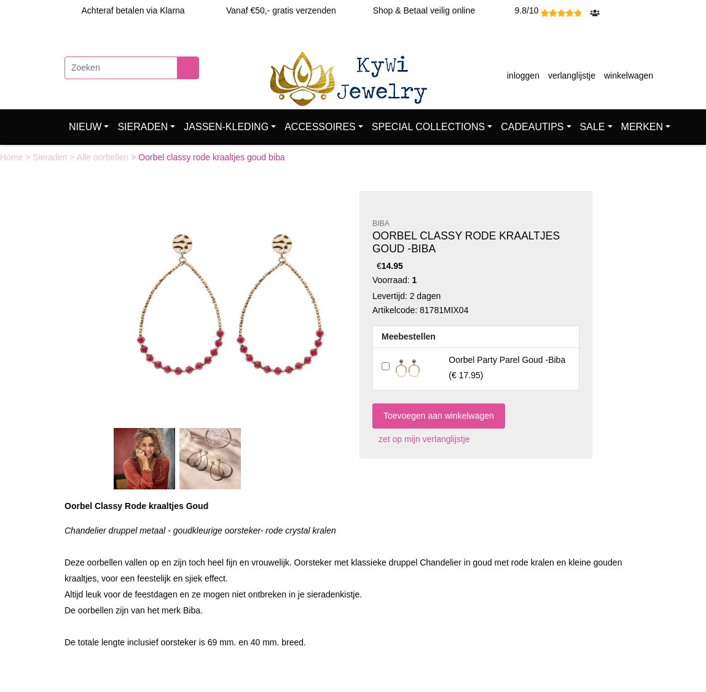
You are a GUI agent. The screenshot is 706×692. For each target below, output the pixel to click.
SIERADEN (142, 127)
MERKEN (642, 127)
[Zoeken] (121, 67)
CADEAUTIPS (532, 127)
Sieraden (51, 157)
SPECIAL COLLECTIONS (428, 127)
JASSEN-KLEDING (226, 127)
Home (12, 157)
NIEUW (85, 127)
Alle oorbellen (104, 157)
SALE (592, 127)
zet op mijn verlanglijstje (421, 439)
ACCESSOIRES (320, 127)
